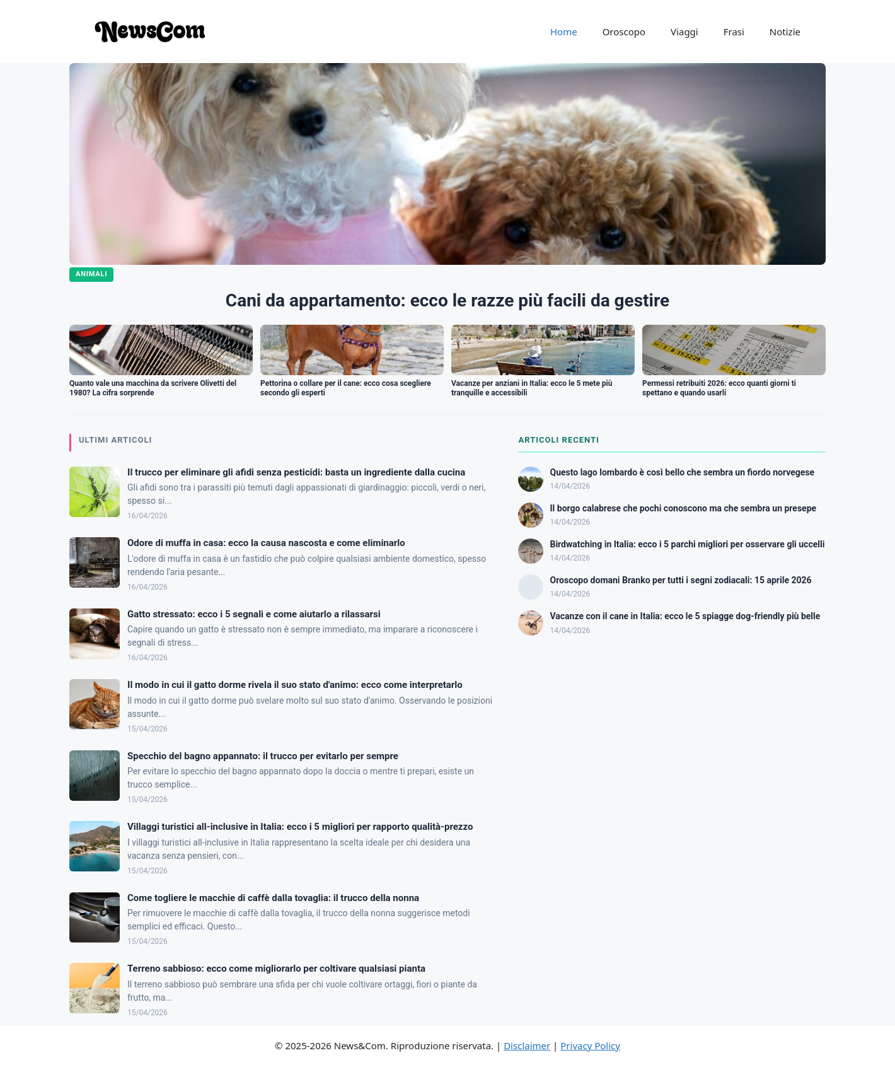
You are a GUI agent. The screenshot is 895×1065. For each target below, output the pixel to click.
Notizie (785, 31)
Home (563, 31)
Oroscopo (624, 31)
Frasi (734, 31)
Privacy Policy (590, 1045)
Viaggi (684, 31)
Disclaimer (527, 1045)
